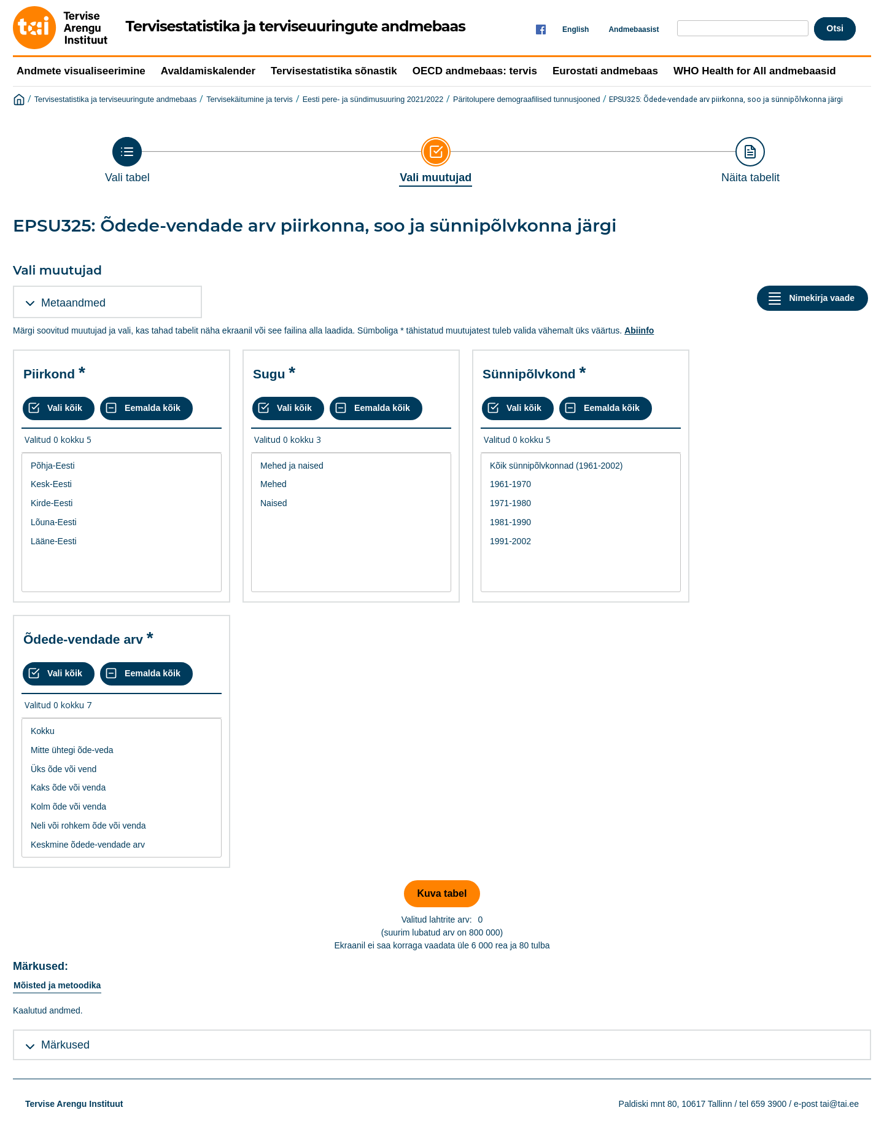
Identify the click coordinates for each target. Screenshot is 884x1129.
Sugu (269, 374)
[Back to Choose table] (127, 160)
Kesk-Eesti (121, 484)
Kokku (121, 731)
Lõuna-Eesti (121, 522)
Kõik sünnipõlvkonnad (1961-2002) (580, 465)
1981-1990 (580, 522)
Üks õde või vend (121, 769)
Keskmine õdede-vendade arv (121, 844)
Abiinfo (639, 330)
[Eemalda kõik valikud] (146, 408)
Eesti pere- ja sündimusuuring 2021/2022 (373, 99)
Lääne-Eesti (121, 541)
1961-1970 (580, 484)
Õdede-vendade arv (83, 639)
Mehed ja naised (351, 465)
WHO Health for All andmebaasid (754, 71)
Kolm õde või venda (121, 806)
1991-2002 (580, 541)
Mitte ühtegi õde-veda (121, 750)
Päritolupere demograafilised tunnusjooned (526, 99)
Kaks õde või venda (121, 787)
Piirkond (49, 374)
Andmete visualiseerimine (81, 71)
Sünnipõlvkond (529, 374)
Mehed (351, 484)
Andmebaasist (633, 29)
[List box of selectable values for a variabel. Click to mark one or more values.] (121, 523)
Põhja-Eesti (121, 465)
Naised (351, 503)
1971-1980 (580, 503)
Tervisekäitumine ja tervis (249, 99)
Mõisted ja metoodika (57, 985)
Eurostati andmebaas (605, 71)
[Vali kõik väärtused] (58, 408)
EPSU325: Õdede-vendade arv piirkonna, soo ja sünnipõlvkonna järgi (726, 99)
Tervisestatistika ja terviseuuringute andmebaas (115, 99)
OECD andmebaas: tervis (475, 71)
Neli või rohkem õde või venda (121, 825)
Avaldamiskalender (208, 71)
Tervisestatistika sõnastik (334, 71)
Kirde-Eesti (121, 503)
